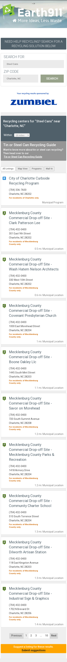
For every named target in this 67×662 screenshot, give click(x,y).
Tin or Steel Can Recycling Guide (23, 156)
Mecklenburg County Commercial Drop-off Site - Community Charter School (30, 501)
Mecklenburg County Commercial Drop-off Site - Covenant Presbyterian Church (32, 310)
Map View (23, 168)
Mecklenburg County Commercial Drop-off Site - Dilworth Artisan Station (30, 547)
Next (53, 635)
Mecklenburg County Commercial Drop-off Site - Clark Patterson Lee (30, 218)
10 (46, 635)
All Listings (8, 168)
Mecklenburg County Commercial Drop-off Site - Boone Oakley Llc (30, 357)
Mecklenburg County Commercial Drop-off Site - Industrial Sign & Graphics (30, 593)
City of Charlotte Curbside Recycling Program (29, 180)
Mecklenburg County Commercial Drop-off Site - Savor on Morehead (30, 403)
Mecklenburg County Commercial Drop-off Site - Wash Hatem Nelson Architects (34, 264)
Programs (37, 168)
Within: (17, 135)
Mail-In (49, 168)
